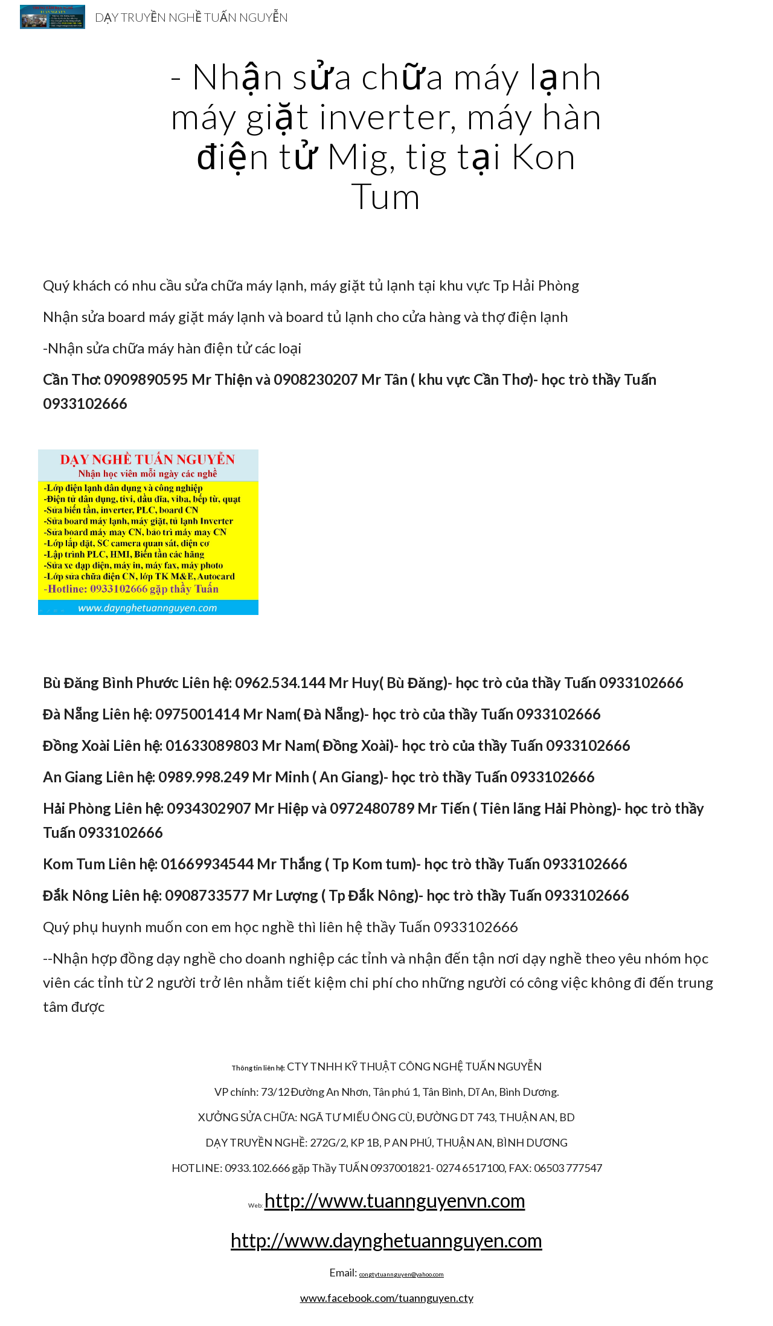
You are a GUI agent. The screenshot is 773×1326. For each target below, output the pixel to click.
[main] (386, 135)
